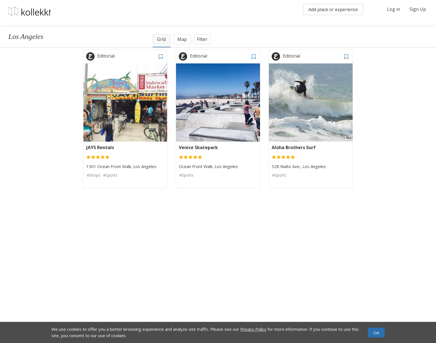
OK (376, 332)
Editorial (106, 56)
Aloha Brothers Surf (294, 147)
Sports (111, 175)
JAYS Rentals (100, 147)
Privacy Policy (253, 329)
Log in (393, 9)
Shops (94, 175)
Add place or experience (333, 9)
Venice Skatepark (198, 147)
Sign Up (418, 9)
